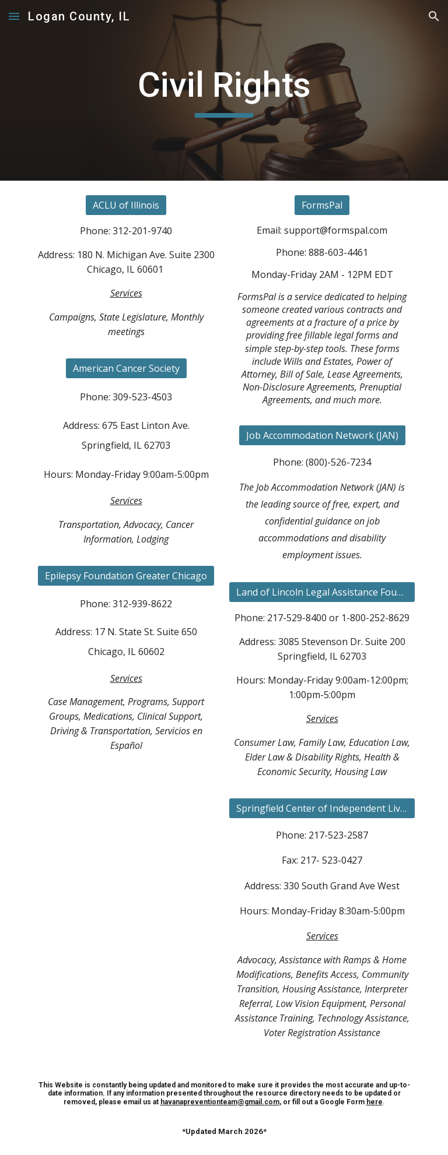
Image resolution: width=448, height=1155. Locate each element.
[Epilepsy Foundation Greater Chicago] (126, 575)
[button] (14, 16)
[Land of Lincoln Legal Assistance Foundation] (321, 592)
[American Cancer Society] (126, 368)
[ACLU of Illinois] (126, 205)
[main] (223, 90)
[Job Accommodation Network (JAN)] (322, 435)
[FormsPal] (322, 205)
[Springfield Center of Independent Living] (321, 808)
